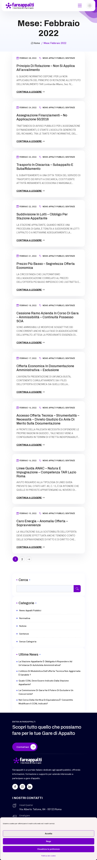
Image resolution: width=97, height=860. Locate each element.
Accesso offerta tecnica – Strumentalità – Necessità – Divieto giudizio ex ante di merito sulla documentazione (47, 419)
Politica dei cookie (48, 856)
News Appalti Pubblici (53, 58)
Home (35, 43)
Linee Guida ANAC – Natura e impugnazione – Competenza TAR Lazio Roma (46, 472)
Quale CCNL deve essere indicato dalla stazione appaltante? (44, 682)
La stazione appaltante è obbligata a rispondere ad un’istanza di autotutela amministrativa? (45, 663)
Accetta (48, 833)
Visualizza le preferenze (48, 849)
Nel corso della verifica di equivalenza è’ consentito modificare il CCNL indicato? (46, 701)
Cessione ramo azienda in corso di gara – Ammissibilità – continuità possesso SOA (47, 317)
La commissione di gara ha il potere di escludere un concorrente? (46, 692)
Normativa (24, 618)
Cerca (23, 580)
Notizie (22, 626)
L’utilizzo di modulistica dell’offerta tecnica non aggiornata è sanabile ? (49, 673)
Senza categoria (27, 641)
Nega (48, 841)
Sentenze (70, 58)
